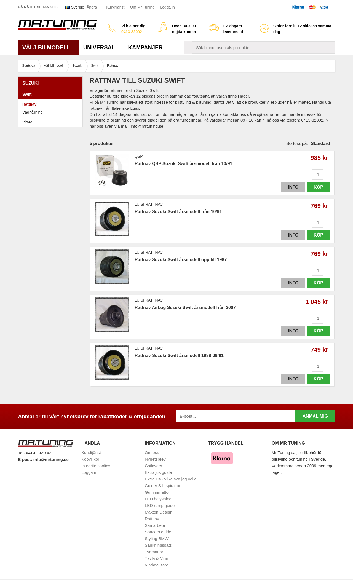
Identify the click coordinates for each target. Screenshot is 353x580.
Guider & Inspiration (163, 485)
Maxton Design (158, 512)
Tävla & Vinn (156, 558)
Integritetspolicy (95, 465)
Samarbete (155, 525)
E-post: (25, 459)
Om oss (152, 452)
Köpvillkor (90, 459)
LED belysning (158, 498)
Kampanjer (145, 47)
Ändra (92, 7)
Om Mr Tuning (142, 7)
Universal (101, 47)
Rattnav (29, 104)
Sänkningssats (158, 545)
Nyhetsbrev (155, 459)
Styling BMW (157, 538)
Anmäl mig (315, 416)
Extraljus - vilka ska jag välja (171, 479)
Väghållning (32, 112)
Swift (51, 94)
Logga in (167, 7)
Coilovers (153, 465)
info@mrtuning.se (51, 459)
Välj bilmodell (48, 47)
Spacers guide (158, 532)
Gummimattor (157, 492)
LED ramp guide (160, 505)
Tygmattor (154, 551)
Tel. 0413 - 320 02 (34, 452)
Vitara (27, 122)
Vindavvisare (157, 565)
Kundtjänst (115, 7)
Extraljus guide (158, 472)
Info (293, 187)
